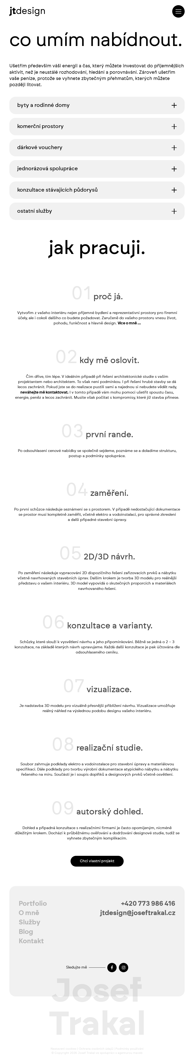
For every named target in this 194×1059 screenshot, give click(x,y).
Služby (29, 922)
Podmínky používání (129, 1048)
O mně (29, 913)
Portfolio (33, 903)
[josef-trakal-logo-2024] (27, 11)
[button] (178, 11)
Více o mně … (129, 323)
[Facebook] (112, 967)
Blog (26, 932)
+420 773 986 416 (148, 903)
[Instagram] (123, 967)
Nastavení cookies (63, 1048)
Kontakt (31, 941)
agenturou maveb (130, 1053)
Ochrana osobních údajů (96, 1048)
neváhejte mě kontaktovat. (44, 392)
